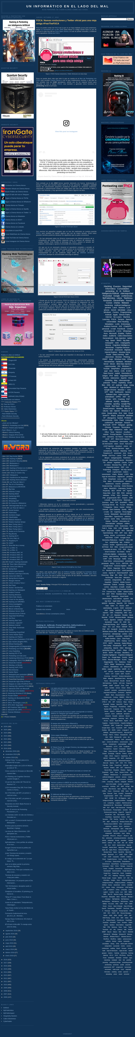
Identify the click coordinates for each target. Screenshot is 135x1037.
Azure (130, 453)
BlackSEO (112, 488)
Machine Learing (118, 894)
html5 (122, 608)
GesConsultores (116, 871)
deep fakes (114, 587)
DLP (118, 624)
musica (120, 784)
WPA (111, 737)
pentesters (126, 484)
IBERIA (120, 878)
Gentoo (130, 753)
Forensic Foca (111, 592)
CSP (105, 856)
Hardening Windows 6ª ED (17, 693)
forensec (130, 948)
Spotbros (112, 925)
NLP (108, 807)
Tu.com (122, 505)
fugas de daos (123, 950)
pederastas (109, 838)
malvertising (105, 718)
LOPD (126, 474)
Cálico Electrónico (10, 409)
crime (124, 737)
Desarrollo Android (15, 663)
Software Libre (111, 394)
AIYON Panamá (10, 392)
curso (119, 479)
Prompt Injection (116, 434)
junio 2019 (9, 940)
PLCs (130, 627)
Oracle (107, 406)
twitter (88, 594)
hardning (130, 953)
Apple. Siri (105, 849)
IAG (109, 702)
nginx (103, 742)
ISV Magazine (122, 798)
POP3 (130, 763)
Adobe (111, 610)
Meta (120, 575)
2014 (6, 972)
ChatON (122, 856)
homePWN (106, 835)
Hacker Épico (13, 672)
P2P (116, 502)
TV (117, 606)
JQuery (110, 885)
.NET (124, 397)
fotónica (117, 739)
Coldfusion (106, 725)
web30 (124, 669)
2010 (6, 984)
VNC (104, 821)
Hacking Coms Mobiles (17, 691)
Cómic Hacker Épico (16, 634)
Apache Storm (113, 847)
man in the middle (111, 784)
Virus (123, 568)
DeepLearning (107, 486)
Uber (131, 772)
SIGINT (120, 915)
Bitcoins (106, 378)
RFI (108, 629)
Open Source (108, 373)
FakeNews (127, 458)
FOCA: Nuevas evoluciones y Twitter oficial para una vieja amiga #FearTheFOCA (66, 22)
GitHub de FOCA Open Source (69, 226)
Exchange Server (108, 505)
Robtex (112, 767)
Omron (110, 906)
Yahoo (116, 507)
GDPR (117, 530)
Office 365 (129, 540)
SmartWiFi (123, 502)
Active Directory (127, 486)
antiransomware (118, 561)
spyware (126, 598)
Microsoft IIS (128, 732)
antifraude (119, 713)
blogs (126, 385)
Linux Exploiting (14, 651)
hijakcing (105, 955)
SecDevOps (109, 577)
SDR (130, 734)
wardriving (117, 669)
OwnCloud (126, 908)
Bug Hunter (13, 456)
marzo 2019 (10, 949)
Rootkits (125, 615)
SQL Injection (120, 338)
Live (132, 730)
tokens (116, 371)
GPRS (118, 397)
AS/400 (131, 842)
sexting (105, 556)
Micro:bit (105, 763)
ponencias (116, 964)
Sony (122, 709)
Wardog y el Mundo (15, 665)
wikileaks (106, 495)
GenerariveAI (118, 868)
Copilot (117, 673)
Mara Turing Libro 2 (15, 527)
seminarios (121, 692)
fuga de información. (112, 950)
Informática (106, 880)
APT (112, 439)
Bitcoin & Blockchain (16, 609)
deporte (115, 648)
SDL (114, 814)
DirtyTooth (110, 530)
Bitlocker (128, 671)
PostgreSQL (113, 706)
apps (127, 448)
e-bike (103, 781)
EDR (122, 673)
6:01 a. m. (67, 591)
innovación (119, 350)
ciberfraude (106, 828)
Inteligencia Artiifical (120, 800)
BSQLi (112, 563)
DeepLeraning (117, 861)
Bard (111, 502)
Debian (108, 521)
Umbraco (119, 929)
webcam (129, 493)
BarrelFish (121, 852)
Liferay (117, 889)
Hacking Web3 (14, 494)
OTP (119, 549)
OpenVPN (119, 704)
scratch (119, 650)
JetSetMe (129, 885)
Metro (118, 896)
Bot (129, 622)
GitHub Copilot (128, 592)
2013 (6, 975)
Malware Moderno (15, 520)
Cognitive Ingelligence (109, 655)
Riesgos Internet (14, 581)
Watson (115, 932)
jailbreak (109, 401)
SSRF (129, 706)
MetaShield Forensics (116, 732)
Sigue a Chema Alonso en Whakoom (18, 202)
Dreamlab (8, 368)
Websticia (126, 577)
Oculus (105, 906)
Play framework (107, 810)
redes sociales (123, 394)
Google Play (125, 404)
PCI (126, 763)
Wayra (113, 415)
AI (117, 291)
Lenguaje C (125, 730)
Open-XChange (128, 906)
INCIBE (111, 798)
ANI (123, 842)
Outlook (114, 584)
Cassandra (116, 856)
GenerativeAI (108, 338)
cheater (130, 777)
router (131, 742)
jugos (130, 957)
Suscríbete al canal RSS (13, 230)
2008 (6, 991)
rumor (122, 969)
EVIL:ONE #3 (14, 538)
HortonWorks (127, 795)
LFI (112, 615)
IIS (129, 397)
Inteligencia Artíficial (107, 882)
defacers (130, 779)
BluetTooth (111, 854)
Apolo (119, 788)
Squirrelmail (116, 817)
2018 (6, 959)
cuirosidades (105, 943)
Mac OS (110, 894)
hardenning (124, 953)
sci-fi (130, 545)
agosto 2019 (10, 934)
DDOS (129, 580)
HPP (125, 727)
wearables (123, 840)
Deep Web (106, 493)
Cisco (119, 638)
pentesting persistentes (120, 838)
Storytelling (12, 498)
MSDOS (104, 603)
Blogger (126, 528)
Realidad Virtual (121, 594)
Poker (111, 765)
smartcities (118, 636)
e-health (121, 587)
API (124, 491)
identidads (118, 957)
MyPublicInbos (125, 899)
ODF (122, 467)
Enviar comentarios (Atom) (55, 614)
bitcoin (112, 364)
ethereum (128, 481)
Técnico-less (127, 434)
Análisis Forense (14, 592)
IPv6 (111, 376)
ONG (129, 566)
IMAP (106, 798)
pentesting (79, 594)
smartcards (105, 786)
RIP (118, 913)
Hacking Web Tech (15, 620)
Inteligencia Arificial (108, 800)
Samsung (117, 643)
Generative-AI (109, 331)
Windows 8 (125, 411)
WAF (127, 606)
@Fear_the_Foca (75, 567)
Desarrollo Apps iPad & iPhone (19, 681)
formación (107, 301)
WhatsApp (127, 331)
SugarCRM (128, 925)
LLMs (117, 324)
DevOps (115, 521)
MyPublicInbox (8, 1010)
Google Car (119, 725)
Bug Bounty (13, 534)
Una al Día (11, 700)
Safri (131, 917)
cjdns (122, 828)
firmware (124, 948)
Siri (131, 495)
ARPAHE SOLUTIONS (12, 396)
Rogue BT (128, 812)
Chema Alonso (55, 80)
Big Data (12, 489)
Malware (125, 303)
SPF (121, 533)
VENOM (130, 929)
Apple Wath (129, 847)
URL (114, 929)
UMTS (106, 664)
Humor (129, 301)
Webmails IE (106, 934)
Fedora (124, 753)
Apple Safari (117, 601)
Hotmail (105, 509)
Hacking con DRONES (16, 602)
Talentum (119, 432)
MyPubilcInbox (107, 683)
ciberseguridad (127, 293)
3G (112, 512)
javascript (121, 415)
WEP (108, 821)
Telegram (121, 425)
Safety (126, 917)
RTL (131, 765)
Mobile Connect (125, 582)
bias (125, 533)
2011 (6, 981)
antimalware (109, 397)
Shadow (123, 770)
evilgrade (123, 781)
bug (107, 340)
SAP (117, 767)
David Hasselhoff (122, 573)
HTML (113, 495)
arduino (106, 519)
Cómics (130, 329)
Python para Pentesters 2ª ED (19, 639)
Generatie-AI (128, 793)
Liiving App (124, 889)
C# (130, 720)
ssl (131, 446)
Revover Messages (126, 913)
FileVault (122, 866)
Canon (109, 791)
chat (103, 498)
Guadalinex (128, 873)
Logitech (105, 892)
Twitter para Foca (90, 574)
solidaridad (110, 840)
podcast (119, 385)
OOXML (105, 441)
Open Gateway (115, 509)
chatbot (130, 455)
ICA (129, 641)
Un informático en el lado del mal (67, 6)
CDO (105, 479)
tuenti (113, 519)
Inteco (118, 880)
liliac (103, 838)
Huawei (114, 878)
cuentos (105, 545)
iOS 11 (111, 955)
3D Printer (105, 547)
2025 (6, 730)
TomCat (116, 819)
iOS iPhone (122, 955)
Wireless (119, 408)
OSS (126, 903)
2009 (6, 988)
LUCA (119, 331)
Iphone (106, 310)
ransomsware (124, 742)
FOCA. (117, 866)
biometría (110, 437)
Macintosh (129, 758)
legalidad (117, 462)
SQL (106, 737)
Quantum (118, 446)
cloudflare (127, 432)
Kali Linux (128, 444)
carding (128, 664)
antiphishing (114, 542)
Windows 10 (114, 387)
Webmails (127, 500)
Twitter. (130, 927)
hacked (120, 418)
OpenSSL (119, 603)
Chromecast (116, 791)
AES (127, 718)
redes (105, 336)
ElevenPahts (126, 601)
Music (118, 627)
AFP (118, 786)
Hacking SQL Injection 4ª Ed (18, 686)
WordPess (106, 939)
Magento (110, 678)
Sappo (130, 659)
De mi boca (108, 861)
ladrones (121, 716)
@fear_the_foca (42, 575)
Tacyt (112, 432)
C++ (116, 854)
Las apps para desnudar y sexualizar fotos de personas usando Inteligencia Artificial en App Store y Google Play (73, 689)
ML (117, 505)
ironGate (125, 957)
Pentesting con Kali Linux (17, 656)
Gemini (127, 392)
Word (120, 824)
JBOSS (105, 758)
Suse (116, 772)
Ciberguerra (14, 475)
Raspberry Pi (13, 541)
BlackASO (109, 746)
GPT (106, 392)
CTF (112, 673)
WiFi (127, 354)
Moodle (122, 681)
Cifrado (130, 359)
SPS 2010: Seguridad (15, 705)
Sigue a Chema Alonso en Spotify (17, 209)
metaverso (118, 430)
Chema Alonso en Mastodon (13, 216)
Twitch (130, 819)
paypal (110, 669)
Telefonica (122, 662)
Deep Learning (118, 354)
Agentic (129, 491)
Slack (111, 772)
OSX (121, 763)
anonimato (117, 453)
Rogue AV (121, 812)
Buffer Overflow (110, 638)
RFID (113, 594)
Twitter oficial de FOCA (63, 567)
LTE (118, 758)
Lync (121, 892)
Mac (131, 474)
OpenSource (118, 516)
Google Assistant (108, 795)
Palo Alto (105, 765)
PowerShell (109, 350)
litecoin (128, 716)
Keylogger (129, 800)
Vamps (106, 711)
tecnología (123, 556)
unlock (115, 974)
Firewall (105, 460)
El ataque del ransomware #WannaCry (64, 723)
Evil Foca (112, 455)
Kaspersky (112, 758)
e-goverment (117, 472)
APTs (131, 718)
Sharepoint (114, 596)
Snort (118, 922)
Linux (129, 310)
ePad (117, 943)
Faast (121, 420)
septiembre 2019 (12, 930)
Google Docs (107, 873)
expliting (112, 948)
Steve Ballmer (120, 925)
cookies (124, 634)
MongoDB (106, 704)
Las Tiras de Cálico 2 (17, 508)
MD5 (126, 892)
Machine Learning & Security (19, 573)
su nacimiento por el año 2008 (52, 29)
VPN (130, 479)
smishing (114, 972)
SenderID (114, 629)
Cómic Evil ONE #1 (15, 576)
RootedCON (124, 734)
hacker (122, 507)
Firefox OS (129, 866)
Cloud (130, 413)
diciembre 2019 (11, 751)
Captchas (117, 512)
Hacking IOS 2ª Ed (15, 653)
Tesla (122, 685)
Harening (121, 875)
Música (108, 345)
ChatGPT (127, 326)
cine (127, 467)
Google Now (115, 873)
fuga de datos (125, 387)
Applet (126, 720)
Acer (109, 845)
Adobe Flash (128, 636)
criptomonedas (110, 366)
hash (122, 739)
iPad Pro (129, 955)
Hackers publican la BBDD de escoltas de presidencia (69, 782)
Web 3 (124, 932)
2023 (6, 736)
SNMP (111, 685)
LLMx (104, 889)
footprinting (107, 469)
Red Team (12, 585)
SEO (113, 491)
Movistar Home (124, 352)
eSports (117, 781)
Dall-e (127, 791)
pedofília (128, 960)
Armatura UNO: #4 (16, 552)
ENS (116, 526)
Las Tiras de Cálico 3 (17, 482)
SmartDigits (129, 920)
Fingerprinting (125, 312)
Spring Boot (13, 569)
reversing (117, 486)
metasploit (109, 343)
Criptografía (125, 343)
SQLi (118, 495)
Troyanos (116, 427)
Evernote (110, 793)
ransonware (108, 969)
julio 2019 (9, 937)
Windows (107, 312)
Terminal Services (118, 448)
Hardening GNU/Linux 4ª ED (19, 658)
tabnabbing (109, 974)
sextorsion (128, 608)
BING (116, 376)
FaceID (127, 673)
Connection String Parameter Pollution (120, 589)
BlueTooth (106, 425)
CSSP (109, 856)
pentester (129, 476)
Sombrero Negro (14, 515)
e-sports (115, 608)
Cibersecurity (107, 697)
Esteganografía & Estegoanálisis (20, 646)
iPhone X (126, 835)
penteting (126, 784)
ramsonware (128, 967)
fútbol (121, 648)
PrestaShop (122, 706)
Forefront (116, 582)
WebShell (130, 932)
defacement (128, 667)
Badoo (115, 852)
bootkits (112, 688)
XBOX (130, 509)
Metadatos (109, 324)
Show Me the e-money (16, 545)
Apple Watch (118, 720)
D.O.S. (118, 563)
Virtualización (117, 645)
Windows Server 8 (126, 936)
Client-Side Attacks (15, 597)
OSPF (121, 903)
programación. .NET (109, 967)
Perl (131, 704)
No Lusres (111, 903)
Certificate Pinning (109, 624)
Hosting (104, 730)
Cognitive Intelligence (121, 345)
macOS (118, 484)
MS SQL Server (126, 469)
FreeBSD (111, 868)
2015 (6, 969)
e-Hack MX (8, 380)
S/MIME (105, 685)
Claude (124, 462)
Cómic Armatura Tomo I (17, 583)
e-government (123, 831)
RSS (123, 493)
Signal (129, 770)
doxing (106, 535)
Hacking (71, 594)
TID (104, 462)
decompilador (107, 831)
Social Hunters (14, 510)
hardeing (116, 953)
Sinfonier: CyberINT (15, 623)
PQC (104, 629)
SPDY (125, 915)
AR (126, 842)
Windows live (120, 664)
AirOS (114, 845)
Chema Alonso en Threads (12, 205)
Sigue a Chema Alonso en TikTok (16, 198)
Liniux (130, 889)
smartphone (108, 451)
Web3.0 (112, 711)
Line (105, 803)
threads (117, 840)
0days (125, 650)
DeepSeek (112, 479)
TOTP (109, 472)
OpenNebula (111, 908)
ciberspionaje (116, 634)
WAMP (104, 932)
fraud (123, 833)
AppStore (129, 692)
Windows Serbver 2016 (126, 821)
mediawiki (114, 960)
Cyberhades (7, 1021)
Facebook (121, 329)
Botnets (116, 451)
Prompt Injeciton (123, 910)
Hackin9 (130, 727)
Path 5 (104, 528)
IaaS (129, 798)
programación (126, 369)
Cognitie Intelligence (127, 723)
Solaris (130, 922)
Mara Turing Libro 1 (15, 529)
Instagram (115, 469)
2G (129, 669)
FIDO (112, 866)
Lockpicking (111, 803)
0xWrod (110, 842)
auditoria (115, 826)
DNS (108, 385)
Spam (112, 340)
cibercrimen (109, 357)
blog (115, 380)
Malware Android (14, 625)
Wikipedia (119, 711)
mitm (117, 343)
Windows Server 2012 (16, 677)
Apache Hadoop (119, 671)
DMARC (122, 697)
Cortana (115, 697)
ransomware (106, 474)
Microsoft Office (125, 514)
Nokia (112, 807)
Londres (111, 892)
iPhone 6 (130, 781)
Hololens (128, 875)
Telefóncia (114, 927)
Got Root (12, 618)
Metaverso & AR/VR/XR (17, 487)
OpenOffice (109, 516)
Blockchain (110, 347)
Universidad (111, 322)
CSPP (116, 537)
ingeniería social (121, 545)
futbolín (131, 950)
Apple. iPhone (113, 849)
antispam (120, 523)
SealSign (122, 584)
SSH (115, 528)
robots (126, 446)
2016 (6, 966)
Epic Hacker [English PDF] (18, 642)
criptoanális (126, 941)
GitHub (128, 507)
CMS (111, 613)
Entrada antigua (90, 609)
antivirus (127, 516)
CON (123, 371)
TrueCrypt (128, 709)
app (121, 542)
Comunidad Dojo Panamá (13, 388)
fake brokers (117, 833)
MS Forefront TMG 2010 (16, 707)
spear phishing (114, 556)
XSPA (130, 645)
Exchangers (106, 866)
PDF (130, 451)
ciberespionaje (124, 380)
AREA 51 (8, 384)
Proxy (108, 448)
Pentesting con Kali (16, 425)
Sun (106, 542)
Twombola (105, 929)
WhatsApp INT (14, 501)
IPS (116, 798)
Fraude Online (13, 695)
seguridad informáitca (110, 692)
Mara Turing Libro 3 (15, 524)
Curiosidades (123, 289)
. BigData (130, 840)
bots (124, 453)
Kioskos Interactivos (125, 676)
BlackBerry (125, 653)
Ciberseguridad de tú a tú (17, 505)
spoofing (116, 404)
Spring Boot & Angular (16, 578)
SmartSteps (108, 817)
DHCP (129, 749)
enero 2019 (10, 955)
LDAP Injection (109, 446)
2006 (6, 997)
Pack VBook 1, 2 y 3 (9, 430)
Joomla (106, 514)
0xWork (104, 842)
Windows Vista (120, 359)
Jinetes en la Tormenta (16, 531)
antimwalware (127, 824)
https (111, 430)
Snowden (124, 922)
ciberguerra (111, 418)
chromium (105, 779)
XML (125, 711)
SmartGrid (105, 922)
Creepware (122, 749)
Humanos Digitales (120, 566)
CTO (128, 695)
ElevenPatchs (115, 864)
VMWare (106, 774)
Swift (128, 817)
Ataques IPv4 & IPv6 (16, 435)
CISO (130, 556)
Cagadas (105, 723)
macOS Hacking (14, 606)
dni (129, 737)
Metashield (114, 514)
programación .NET (114, 498)
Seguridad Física (126, 376)
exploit (117, 373)
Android (108, 315)
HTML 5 (104, 702)
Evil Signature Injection (126, 864)
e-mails (106, 512)
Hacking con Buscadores (16, 698)
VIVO (106, 688)
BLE (111, 547)
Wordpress (125, 401)
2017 (6, 963)
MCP (122, 758)
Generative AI (127, 373)
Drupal (104, 657)
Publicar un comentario (44, 606)
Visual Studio (124, 596)
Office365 (129, 530)
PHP (128, 399)
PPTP (105, 643)
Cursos (109, 303)
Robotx (105, 915)
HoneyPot (114, 676)
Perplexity (106, 491)
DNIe (116, 547)
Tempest (129, 584)
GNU (130, 624)
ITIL (132, 878)
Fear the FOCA (9, 404)
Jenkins (124, 885)
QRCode (125, 765)
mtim (120, 960)
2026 (6, 726)
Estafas (121, 333)
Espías (105, 753)
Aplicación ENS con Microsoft (19, 688)
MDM (104, 678)
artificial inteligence (108, 777)
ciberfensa (127, 826)
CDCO (107, 673)
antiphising (108, 826)
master (116, 622)
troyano (124, 498)
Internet (109, 317)
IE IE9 (128, 371)
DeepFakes (115, 369)
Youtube (106, 369)
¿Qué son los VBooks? (10, 423)
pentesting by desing (124, 690)
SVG (117, 917)
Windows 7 (126, 366)
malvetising (107, 960)
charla (114, 474)
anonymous (106, 634)
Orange (105, 734)
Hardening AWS (14, 496)
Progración (115, 910)
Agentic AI (112, 573)
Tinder (129, 662)
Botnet (120, 474)
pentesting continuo (108, 650)
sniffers (127, 523)
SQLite (109, 568)
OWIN (130, 903)
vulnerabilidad (122, 744)
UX (131, 685)
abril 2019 (9, 946)
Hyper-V (117, 756)
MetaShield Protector (116, 460)
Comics (116, 312)
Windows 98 (122, 934)
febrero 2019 (10, 952)
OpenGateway (108, 533)
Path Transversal (120, 807)
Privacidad (107, 296)
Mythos (112, 763)
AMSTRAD (109, 537)
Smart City (122, 629)
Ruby (110, 528)
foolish (112, 545)
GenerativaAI (107, 871)
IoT (113, 385)
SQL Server (125, 406)
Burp (129, 788)
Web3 (119, 340)
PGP (131, 526)
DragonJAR (9, 360)
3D (124, 580)
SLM (108, 596)
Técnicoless (125, 427)
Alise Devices (112, 788)
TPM (108, 927)
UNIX (127, 685)
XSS (110, 371)
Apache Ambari (121, 845)
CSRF (105, 559)
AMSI (122, 786)
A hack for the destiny (16, 599)
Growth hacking (128, 699)
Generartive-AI (128, 868)
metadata (108, 404)
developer (119, 423)
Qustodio (125, 810)
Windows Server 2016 (16, 437)
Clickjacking (118, 613)
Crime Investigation (15, 604)
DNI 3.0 (131, 859)
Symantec (105, 819)
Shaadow (116, 770)
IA (120, 291)
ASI (106, 845)
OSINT (11, 543)
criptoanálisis (122, 554)
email (130, 634)
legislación (121, 476)
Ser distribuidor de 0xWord (10, 399)
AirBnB (130, 744)
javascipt (128, 739)
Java (131, 430)
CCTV (115, 746)
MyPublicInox (115, 901)
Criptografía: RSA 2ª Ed (17, 660)
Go (109, 657)
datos (109, 481)
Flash (115, 793)
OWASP (124, 627)
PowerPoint (118, 765)
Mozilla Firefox (117, 500)
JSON (113, 730)
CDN (120, 746)
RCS (130, 810)
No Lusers (117, 317)
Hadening (115, 875)
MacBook (112, 603)
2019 (6, 748)
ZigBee (120, 939)
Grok (113, 727)
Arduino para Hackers (16, 571)
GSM (131, 498)
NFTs (125, 465)
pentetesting (108, 964)
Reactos (106, 767)
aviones (124, 777)
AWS (106, 610)
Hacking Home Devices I (18, 480)
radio (126, 430)
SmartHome (114, 441)
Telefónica (128, 298)
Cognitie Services (112, 859)
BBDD (107, 695)
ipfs (131, 835)
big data (126, 340)
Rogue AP (129, 683)
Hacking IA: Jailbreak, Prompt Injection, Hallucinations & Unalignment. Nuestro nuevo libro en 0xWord (61, 626)
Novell (131, 657)
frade (103, 950)
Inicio (68, 609)
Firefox (114, 383)
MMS (104, 894)
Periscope (107, 910)
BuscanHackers (120, 695)
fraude (108, 354)
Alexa (106, 488)
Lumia (117, 892)
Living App (129, 420)
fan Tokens (119, 437)
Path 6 (111, 734)
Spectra (129, 319)
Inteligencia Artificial (110, 293)
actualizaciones (126, 774)
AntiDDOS (118, 610)
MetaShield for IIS (108, 805)
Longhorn (118, 803)
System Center (124, 772)
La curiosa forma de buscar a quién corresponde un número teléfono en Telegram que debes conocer (71, 712)
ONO (116, 903)
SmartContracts (109, 408)
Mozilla (128, 681)
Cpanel (115, 749)
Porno (104, 659)
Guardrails (119, 727)
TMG (104, 927)
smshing (112, 786)
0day (118, 519)
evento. (123, 946)
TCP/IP (111, 617)
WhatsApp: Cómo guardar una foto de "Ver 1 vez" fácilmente (72, 700)
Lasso (118, 730)
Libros (119, 298)
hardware (119, 362)
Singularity (105, 772)
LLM (128, 307)
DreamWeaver (126, 861)
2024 (6, 733)
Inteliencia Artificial (127, 880)
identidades (111, 957)
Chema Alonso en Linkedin (12, 227)
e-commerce (121, 535)
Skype (130, 549)
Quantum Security (16, 461)
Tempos (121, 319)
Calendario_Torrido (124, 488)
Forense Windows (14, 712)
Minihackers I (14, 466)
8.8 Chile (8, 364)
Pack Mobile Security (9, 414)
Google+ (119, 699)
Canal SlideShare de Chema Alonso (17, 234)
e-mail (113, 329)
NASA (131, 901)
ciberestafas (124, 441)
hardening (109, 305)
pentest (108, 307)
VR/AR (118, 491)
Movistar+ (129, 460)
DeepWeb (108, 582)
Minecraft (123, 896)
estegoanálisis (116, 580)
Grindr (122, 873)
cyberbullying (107, 608)
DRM (122, 791)
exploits (105, 434)
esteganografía (116, 458)
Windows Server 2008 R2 (111, 824)
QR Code (122, 683)
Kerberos (119, 702)
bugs (111, 359)
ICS (109, 627)
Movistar (118, 357)
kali (111, 411)
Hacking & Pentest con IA (18, 468)
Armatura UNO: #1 (16, 559)
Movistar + (122, 390)
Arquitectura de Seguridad (19, 477)
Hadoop (124, 641)
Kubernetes (13, 512)
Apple (115, 315)
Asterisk (124, 788)
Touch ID (122, 819)
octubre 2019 (10, 757)
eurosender (116, 946)
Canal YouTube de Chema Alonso (17, 238)
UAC (104, 437)
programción (119, 967)
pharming (130, 838)
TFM (111, 819)
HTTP (114, 425)
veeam (120, 974)
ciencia (118, 688)
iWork (128, 688)
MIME (130, 892)
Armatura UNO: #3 (16, 555)
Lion (113, 627)
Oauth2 (121, 540)
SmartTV (106, 415)
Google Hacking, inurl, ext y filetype (63, 759)
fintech (118, 948)
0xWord (6, 1008)
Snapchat (116, 709)
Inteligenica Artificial (120, 882)
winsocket (126, 974)
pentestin (114, 690)
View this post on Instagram (66, 131)
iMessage (128, 648)
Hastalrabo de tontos (110, 549)
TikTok (128, 552)
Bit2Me (104, 455)
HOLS (111, 756)
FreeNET (121, 793)
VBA (125, 929)
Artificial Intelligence (122, 305)
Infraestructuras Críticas (17, 613)
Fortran (105, 868)
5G (132, 669)
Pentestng (129, 807)
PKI (125, 603)
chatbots (127, 542)
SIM (104, 568)
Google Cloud (125, 537)
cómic (125, 479)
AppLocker (121, 847)
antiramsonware (127, 939)
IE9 (116, 575)
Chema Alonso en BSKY (11, 220)
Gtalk (106, 756)
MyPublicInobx (127, 805)
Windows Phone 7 (115, 936)
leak (125, 413)
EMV (112, 725)
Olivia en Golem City (17, 473)
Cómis (125, 859)
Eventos (117, 286)
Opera (131, 575)
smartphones (112, 744)
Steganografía (108, 662)
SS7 (121, 767)
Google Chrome (110, 390)
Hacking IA (13, 459)
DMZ (125, 613)
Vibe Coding (107, 645)
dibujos (107, 458)
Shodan (108, 399)
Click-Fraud (126, 638)
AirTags (127, 786)
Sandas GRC (108, 709)
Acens (111, 720)
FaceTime (113, 699)
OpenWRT (119, 908)
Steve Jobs (118, 577)
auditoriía (108, 941)
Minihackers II (14, 463)
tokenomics (115, 378)
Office (107, 432)
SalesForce (128, 767)
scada (129, 535)
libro (103, 385)
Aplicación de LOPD (15, 710)
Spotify (124, 509)
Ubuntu (105, 411)
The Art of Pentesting (16, 484)
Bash (112, 695)
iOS (120, 326)
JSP (113, 702)
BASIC (105, 653)
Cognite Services (114, 723)
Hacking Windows (15, 595)
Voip (104, 481)
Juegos (105, 376)
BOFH (111, 653)
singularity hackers (112, 467)
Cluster (11, 630)
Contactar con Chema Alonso (15, 185)
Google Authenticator (126, 547)
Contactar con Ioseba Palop (80, 584)
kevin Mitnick (117, 598)
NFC (123, 530)
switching (121, 718)
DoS (130, 613)
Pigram (106, 706)
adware (109, 462)
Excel (122, 444)
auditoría (112, 336)
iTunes (104, 957)
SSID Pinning (106, 917)
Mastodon (117, 615)
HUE (121, 795)
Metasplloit (112, 896)
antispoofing (108, 648)
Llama (119, 455)
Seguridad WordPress (16, 616)
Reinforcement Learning (110, 812)
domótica (128, 620)
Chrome (108, 427)
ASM (124, 622)
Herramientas (109, 362)
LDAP (107, 439)
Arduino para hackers (16, 428)
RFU (109, 913)
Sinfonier (125, 495)
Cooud (120, 859)
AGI (115, 842)
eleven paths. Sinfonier (127, 943)
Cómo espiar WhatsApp (59, 735)
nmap (105, 636)
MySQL (116, 401)
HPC (105, 875)
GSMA (119, 592)
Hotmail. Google (106, 878)
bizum (120, 826)
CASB (120, 854)
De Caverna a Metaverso (17, 503)
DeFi (131, 563)
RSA (116, 533)
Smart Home (108, 561)
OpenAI (117, 411)
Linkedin (107, 500)
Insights (113, 880)
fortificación (119, 392)
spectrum (125, 972)
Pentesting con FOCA (16, 649)
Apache (123, 378)
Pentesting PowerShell (16, 632)
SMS (111, 392)
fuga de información (109, 476)
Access (106, 720)
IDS (104, 615)
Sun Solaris (120, 552)
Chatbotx (128, 856)
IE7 (108, 615)
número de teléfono (112, 742)
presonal (127, 964)
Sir (104, 920)
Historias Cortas (14, 491)
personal (105, 329)
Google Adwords (127, 871)
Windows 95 (117, 737)
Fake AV (118, 753)
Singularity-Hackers (10, 1016)
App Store (108, 601)
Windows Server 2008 (110, 631)
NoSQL (115, 683)
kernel (130, 554)
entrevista (107, 580)
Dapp (105, 751)
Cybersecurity (126, 519)
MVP (108, 594)
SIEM (115, 915)
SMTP (110, 643)
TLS (116, 662)
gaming (129, 425)
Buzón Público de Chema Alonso (16, 192)
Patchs (126, 704)
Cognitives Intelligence (125, 655)
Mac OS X (128, 408)
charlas (117, 303)
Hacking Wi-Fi (13, 536)
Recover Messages (114, 659)
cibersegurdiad (115, 828)
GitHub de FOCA (54, 33)
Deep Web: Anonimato (16, 627)
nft (129, 465)
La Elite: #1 (13, 548)
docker (105, 430)
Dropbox (124, 624)
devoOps (115, 831)
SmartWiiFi (113, 922)
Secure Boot (108, 770)
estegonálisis (108, 946)
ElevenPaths (57, 594)
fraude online (112, 413)
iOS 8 (116, 955)
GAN (110, 559)
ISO (128, 878)
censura (106, 667)
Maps (125, 702)
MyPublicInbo (116, 899)
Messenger (117, 559)
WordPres (113, 939)
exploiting (122, 383)
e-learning (110, 781)
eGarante (108, 716)
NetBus (105, 903)
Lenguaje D (111, 889)
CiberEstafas (13, 517)
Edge (111, 575)
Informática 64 (124, 521)
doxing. (113, 943)
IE (129, 756)
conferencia (109, 423)
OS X (125, 575)
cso (121, 667)
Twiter (125, 927)
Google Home (108, 566)
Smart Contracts (110, 552)
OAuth (130, 559)
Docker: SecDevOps (16, 588)
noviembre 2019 (11, 754)
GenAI (113, 310)
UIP (111, 929)
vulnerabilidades (107, 526)
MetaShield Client (120, 678)
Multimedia (106, 584)
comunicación (122, 779)
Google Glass (106, 727)
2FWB (130, 650)
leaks (104, 589)
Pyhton (117, 734)
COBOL (104, 791)
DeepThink (122, 751)
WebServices (114, 774)
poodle (122, 964)
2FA (118, 366)
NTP (117, 763)
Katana (108, 887)
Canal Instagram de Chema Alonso (17, 241)
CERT (125, 854)
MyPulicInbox (124, 901)
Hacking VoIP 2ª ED (16, 667)
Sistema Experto (110, 920)
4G (121, 622)
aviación (117, 777)
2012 (6, 978)
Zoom (113, 713)
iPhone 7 (119, 835)
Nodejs (113, 704)
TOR (124, 455)
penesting (105, 962)
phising (104, 840)
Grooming (107, 676)
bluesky (114, 941)
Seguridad (116, 568)
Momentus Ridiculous (109, 540)
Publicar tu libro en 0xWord (10, 355)
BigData (128, 350)
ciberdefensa (114, 667)
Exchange (111, 753)
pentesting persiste (127, 962)
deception (127, 713)
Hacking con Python (16, 637)
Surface (123, 817)
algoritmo (113, 620)
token (116, 444)
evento (105, 573)
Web (120, 932)
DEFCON (125, 563)
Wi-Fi (124, 645)
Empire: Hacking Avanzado (18, 562)
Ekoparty (8, 372)
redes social (116, 969)
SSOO (128, 814)
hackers (122, 307)
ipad (105, 371)
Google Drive (128, 725)
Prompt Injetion (117, 810)
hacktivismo (109, 484)
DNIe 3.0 (128, 697)
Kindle (113, 887)
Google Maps (116, 657)
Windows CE (114, 821)
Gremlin (124, 657)
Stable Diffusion (127, 643)
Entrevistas (125, 324)
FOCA (56, 28)
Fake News (129, 437)
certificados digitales (109, 554)
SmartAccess (120, 920)
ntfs (124, 960)
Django (129, 751)
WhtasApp (114, 934)
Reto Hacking (123, 322)
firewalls (114, 716)
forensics (105, 502)
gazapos (104, 953)
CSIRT (131, 854)
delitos (104, 669)
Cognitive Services (122, 347)
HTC (109, 875)
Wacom (109, 932)
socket (120, 972)
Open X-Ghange (117, 906)
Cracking (121, 399)
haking (128, 833)
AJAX (118, 842)
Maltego (105, 732)
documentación (118, 481)
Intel (103, 594)
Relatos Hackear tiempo (17, 522)
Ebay (104, 793)
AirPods (110, 671)
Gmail (129, 383)
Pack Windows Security (10, 416)
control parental (127, 570)
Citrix (116, 420)
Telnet (120, 927)
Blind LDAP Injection (123, 439)
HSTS (118, 641)
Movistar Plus (117, 465)
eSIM (129, 831)
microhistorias (107, 420)
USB (120, 528)
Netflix (124, 559)
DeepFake (105, 699)
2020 (6, 745)
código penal (128, 828)
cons (129, 390)
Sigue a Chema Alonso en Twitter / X (18, 212)
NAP (104, 807)
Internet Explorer (111, 352)
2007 (6, 994)
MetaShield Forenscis (110, 760)
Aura (106, 333)
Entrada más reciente (43, 609)
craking (120, 941)
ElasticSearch (106, 864)
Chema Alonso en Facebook (15, 223)
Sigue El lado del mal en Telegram (15, 194)
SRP (130, 915)
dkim (130, 533)
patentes (111, 636)
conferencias (126, 296)
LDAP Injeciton (129, 887)
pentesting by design (115, 962)
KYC (103, 887)
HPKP (116, 795)
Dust (113, 493)
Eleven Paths (124, 315)
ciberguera (113, 779)
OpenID (104, 908)
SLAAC (124, 659)
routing (105, 744)
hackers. (110, 953)
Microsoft (112, 333)
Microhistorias (13, 670)
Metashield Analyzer (125, 760)
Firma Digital (126, 512)
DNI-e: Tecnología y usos (16, 703)
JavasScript (117, 885)
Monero (130, 702)
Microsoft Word (114, 681)
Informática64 (110, 523)
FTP (103, 592)
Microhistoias (118, 805)
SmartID (130, 629)
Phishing (126, 357)
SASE (110, 915)
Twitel (131, 502)
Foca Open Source (62, 31)
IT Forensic (8, 376)
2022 (6, 739)
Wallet (112, 664)
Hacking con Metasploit (17, 590)
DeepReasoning (109, 641)
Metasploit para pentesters (21, 674)
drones (112, 535)
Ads (131, 598)
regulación (114, 718)
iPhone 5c (113, 835)
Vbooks (121, 606)
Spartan (106, 925)
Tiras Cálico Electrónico (18, 564)
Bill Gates (118, 653)
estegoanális (108, 833)
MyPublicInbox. (106, 901)
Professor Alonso (10, 407)
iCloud (123, 688)
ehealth (128, 587)
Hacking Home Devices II (18, 470)
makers (125, 472)
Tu (126, 819)
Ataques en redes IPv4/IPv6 (18, 684)
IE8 (109, 730)
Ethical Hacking (14, 432)
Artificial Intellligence (123, 849)
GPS (114, 399)
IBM (118, 493)
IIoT (125, 878)
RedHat (130, 594)
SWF (122, 917)
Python (128, 333)
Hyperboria (124, 756)
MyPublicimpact (8, 1013)
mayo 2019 (10, 943)
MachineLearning (127, 803)
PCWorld (127, 418)
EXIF (131, 791)
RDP (124, 549)
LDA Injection (120, 887)
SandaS (117, 685)
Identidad (121, 310)
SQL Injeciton (121, 814)
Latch (115, 307)
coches (106, 587)
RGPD (113, 913)
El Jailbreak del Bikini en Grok (61, 794)
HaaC (104, 627)
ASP (105, 671)
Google (116, 296)
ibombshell (108, 622)
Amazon (127, 423)
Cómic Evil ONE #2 (16, 566)
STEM (113, 917)
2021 (6, 742)
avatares (120, 620)
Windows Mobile (120, 617)
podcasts (106, 383)
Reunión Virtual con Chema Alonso (17, 189)
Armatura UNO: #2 (16, 557)
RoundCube (108, 814)
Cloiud (104, 859)
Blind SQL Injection (124, 364)
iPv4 (120, 413)
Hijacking (123, 451)
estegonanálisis (108, 739)
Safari (112, 606)
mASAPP (107, 690)
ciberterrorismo (107, 598)
